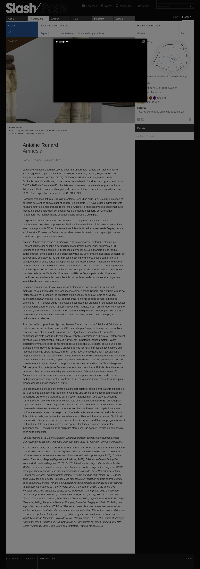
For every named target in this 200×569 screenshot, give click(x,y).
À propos (30, 558)
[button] (143, 41)
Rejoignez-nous (48, 558)
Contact (188, 558)
